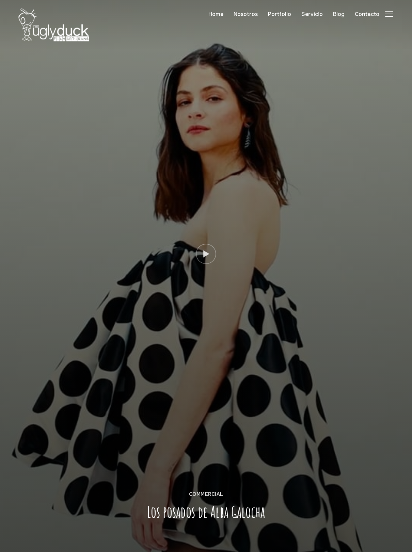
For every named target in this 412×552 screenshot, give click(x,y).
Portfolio (279, 14)
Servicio (312, 14)
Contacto (367, 14)
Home (215, 14)
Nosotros (246, 14)
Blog (339, 14)
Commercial (206, 494)
